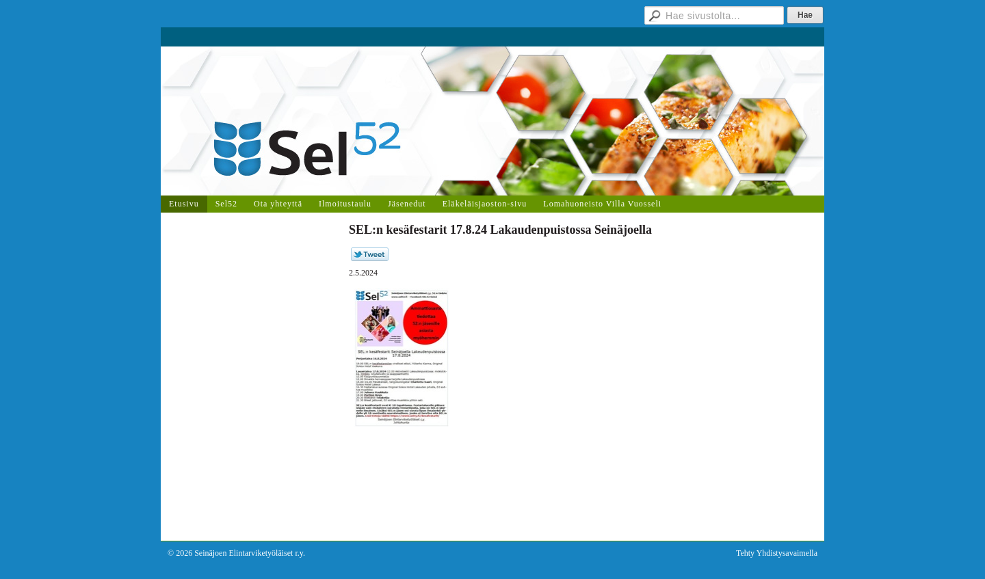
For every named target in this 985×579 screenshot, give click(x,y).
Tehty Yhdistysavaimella (776, 553)
